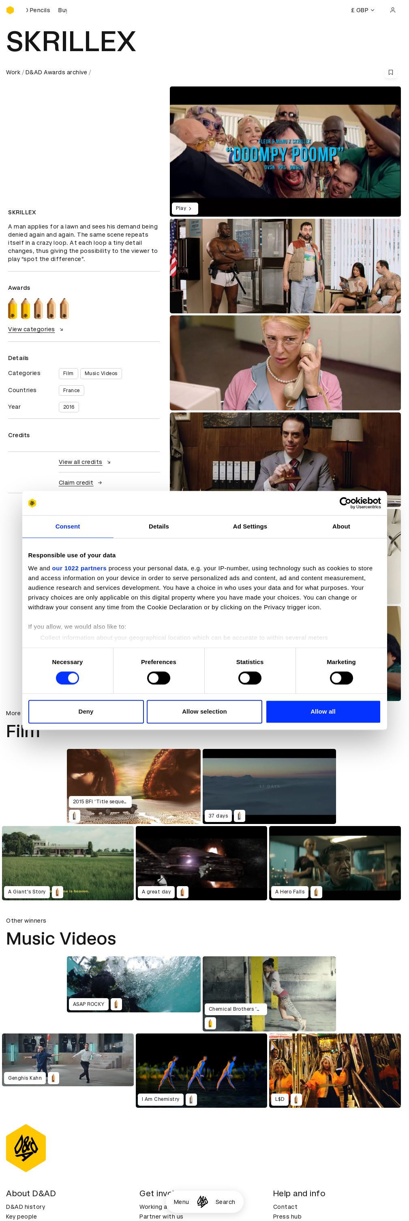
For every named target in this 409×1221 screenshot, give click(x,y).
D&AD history (25, 1207)
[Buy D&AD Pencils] (46, 10)
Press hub (287, 1216)
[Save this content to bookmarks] (391, 72)
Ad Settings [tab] (250, 526)
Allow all (323, 711)
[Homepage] (202, 1202)
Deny (85, 711)
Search (226, 1202)
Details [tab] (159, 526)
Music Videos (101, 373)
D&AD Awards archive (57, 72)
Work (13, 72)
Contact (285, 1207)
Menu (181, 1202)
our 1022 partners (79, 568)
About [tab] (341, 526)
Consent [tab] (68, 526)
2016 (69, 407)
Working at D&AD (164, 1207)
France (71, 390)
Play (185, 209)
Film (68, 373)
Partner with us (161, 1216)
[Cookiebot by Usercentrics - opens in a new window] (345, 503)
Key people (21, 1216)
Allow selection (204, 711)
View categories (36, 329)
